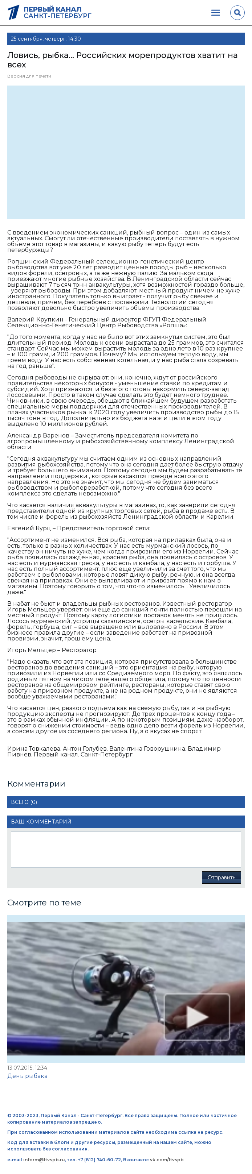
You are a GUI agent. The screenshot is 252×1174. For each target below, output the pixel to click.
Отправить (221, 877)
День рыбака (27, 1076)
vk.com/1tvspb (167, 1159)
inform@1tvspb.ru (44, 1159)
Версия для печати (29, 76)
